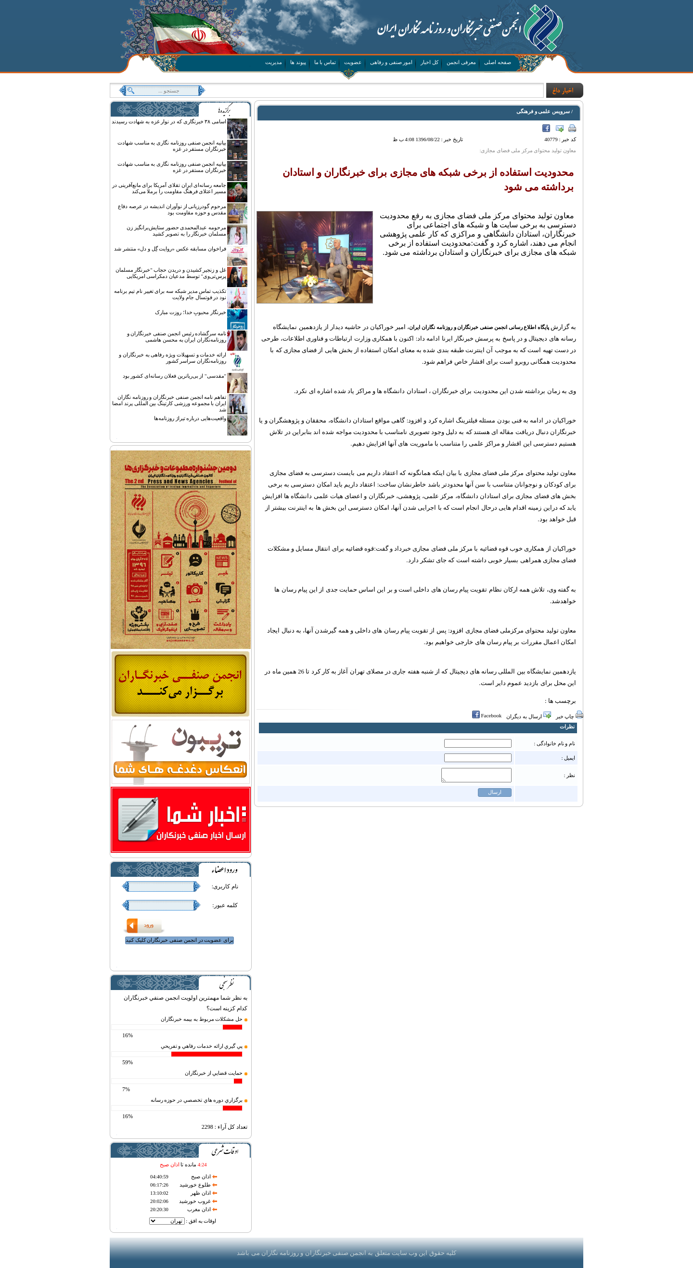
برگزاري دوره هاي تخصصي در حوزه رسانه (197, 1100)
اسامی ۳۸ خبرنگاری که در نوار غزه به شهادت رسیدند (169, 121)
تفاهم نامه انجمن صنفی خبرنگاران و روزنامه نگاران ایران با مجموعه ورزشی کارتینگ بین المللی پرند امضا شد (169, 403)
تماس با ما (325, 62)
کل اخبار (429, 62)
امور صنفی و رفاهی (391, 62)
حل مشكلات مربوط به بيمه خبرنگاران (202, 1019)
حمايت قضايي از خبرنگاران (214, 1073)
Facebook (546, 129)
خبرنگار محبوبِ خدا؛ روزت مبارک (190, 312)
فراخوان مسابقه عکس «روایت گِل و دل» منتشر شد (170, 248)
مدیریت (273, 62)
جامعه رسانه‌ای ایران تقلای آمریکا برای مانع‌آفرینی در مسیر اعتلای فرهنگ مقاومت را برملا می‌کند (169, 188)
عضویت (353, 62)
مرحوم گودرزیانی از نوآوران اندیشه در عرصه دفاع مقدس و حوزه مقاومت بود (172, 209)
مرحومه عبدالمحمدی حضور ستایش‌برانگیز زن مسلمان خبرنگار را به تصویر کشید (176, 231)
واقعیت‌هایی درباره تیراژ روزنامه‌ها (190, 418)
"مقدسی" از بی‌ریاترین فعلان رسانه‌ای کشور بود (174, 376)
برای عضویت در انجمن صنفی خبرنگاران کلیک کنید (179, 940)
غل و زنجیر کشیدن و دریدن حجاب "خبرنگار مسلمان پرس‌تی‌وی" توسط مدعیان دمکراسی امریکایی (171, 273)
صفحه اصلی (497, 62)
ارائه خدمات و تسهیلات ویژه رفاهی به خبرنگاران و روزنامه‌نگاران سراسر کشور (172, 358)
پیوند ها (298, 62)
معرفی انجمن (461, 62)
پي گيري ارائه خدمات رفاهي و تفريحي (202, 1046)
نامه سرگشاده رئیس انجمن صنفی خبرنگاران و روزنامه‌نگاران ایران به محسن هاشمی (177, 336)
